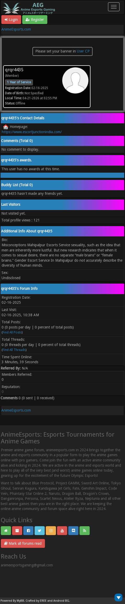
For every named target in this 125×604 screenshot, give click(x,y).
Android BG (61, 600)
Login (11, 19)
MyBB (20, 600)
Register (35, 19)
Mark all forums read (23, 543)
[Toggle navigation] (114, 6)
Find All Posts (12, 332)
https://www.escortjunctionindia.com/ (32, 132)
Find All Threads (14, 350)
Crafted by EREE (36, 600)
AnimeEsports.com (16, 29)
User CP (83, 51)
